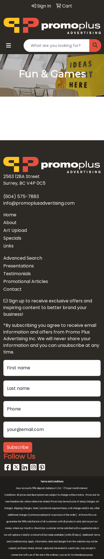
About (10, 222)
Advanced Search (22, 258)
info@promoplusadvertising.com (39, 203)
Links (8, 246)
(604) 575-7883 (21, 196)
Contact (12, 289)
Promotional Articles (25, 281)
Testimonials (17, 273)
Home (9, 215)
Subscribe (18, 447)
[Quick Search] (57, 45)
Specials (12, 238)
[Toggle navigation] (8, 45)
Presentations (18, 266)
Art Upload (15, 230)
